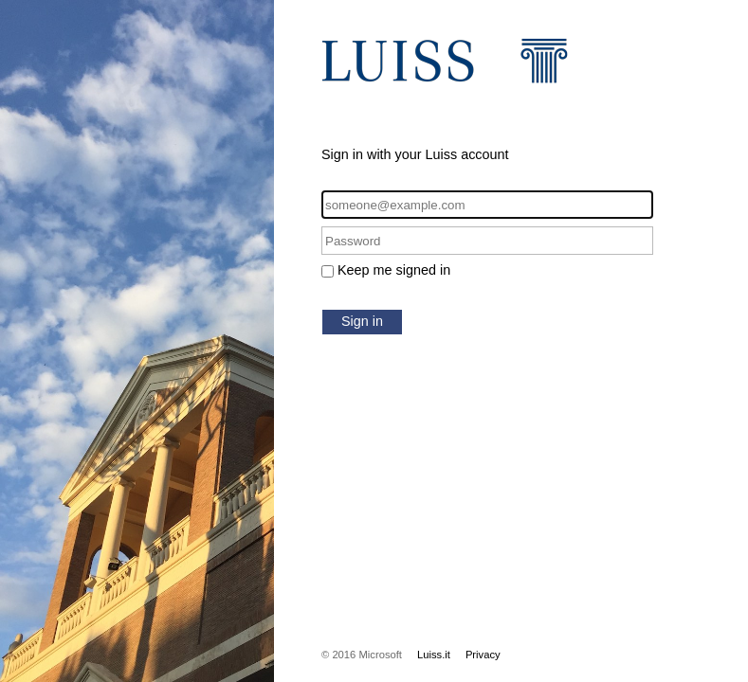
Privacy (483, 654)
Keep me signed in (394, 270)
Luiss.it (433, 654)
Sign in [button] (362, 321)
